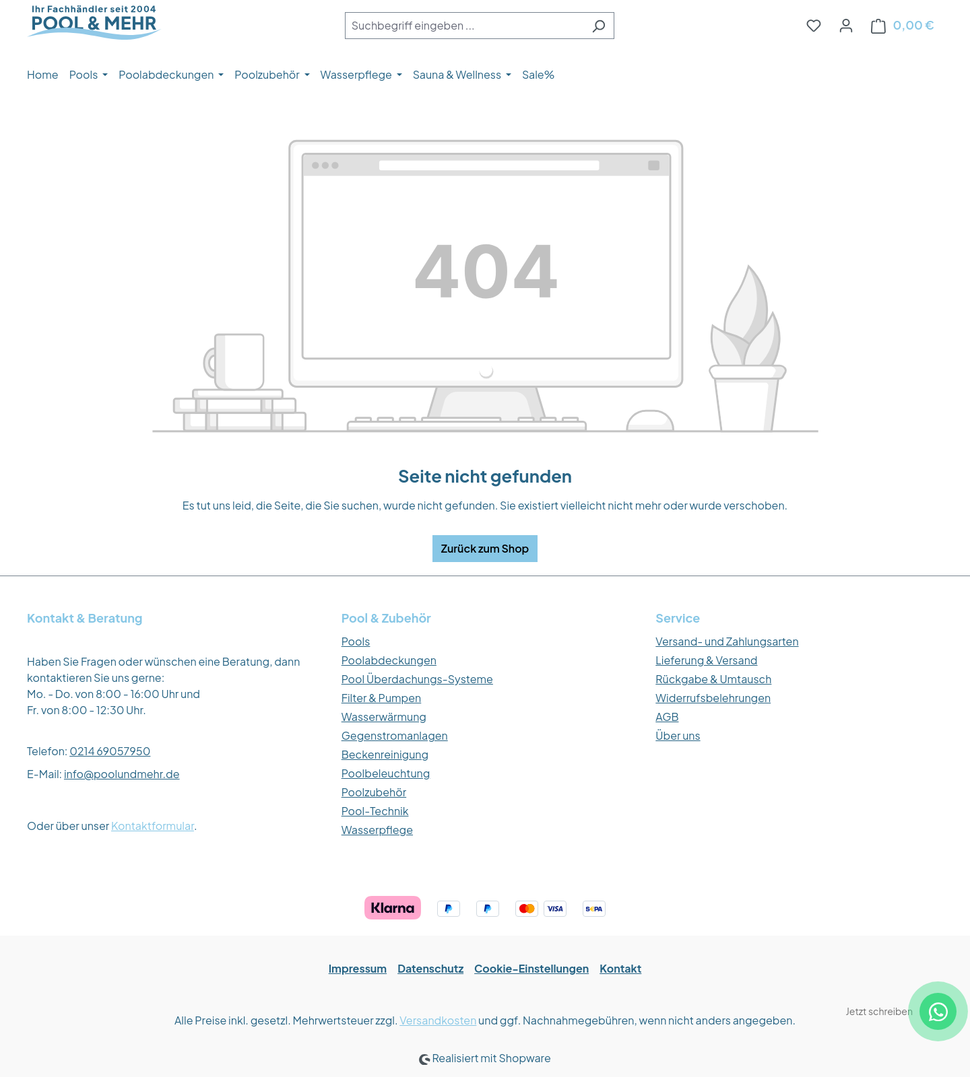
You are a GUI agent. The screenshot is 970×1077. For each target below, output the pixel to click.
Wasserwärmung (384, 716)
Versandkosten (437, 1020)
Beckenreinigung (385, 754)
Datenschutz (430, 968)
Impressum (358, 968)
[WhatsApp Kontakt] (938, 1011)
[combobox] (464, 25)
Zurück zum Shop (485, 548)
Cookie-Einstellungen (531, 968)
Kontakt (620, 968)
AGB (666, 716)
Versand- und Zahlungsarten (726, 641)
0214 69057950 (109, 751)
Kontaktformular (152, 826)
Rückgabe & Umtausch (713, 679)
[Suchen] (598, 25)
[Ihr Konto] (846, 24)
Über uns (677, 735)
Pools (356, 641)
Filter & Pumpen (382, 698)
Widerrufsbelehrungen (713, 698)
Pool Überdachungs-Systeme (417, 679)
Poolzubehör (374, 792)
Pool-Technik (375, 811)
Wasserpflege (377, 830)
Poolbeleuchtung (386, 773)
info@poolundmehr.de (122, 774)
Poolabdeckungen (389, 660)
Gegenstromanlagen (395, 735)
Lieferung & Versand (706, 660)
